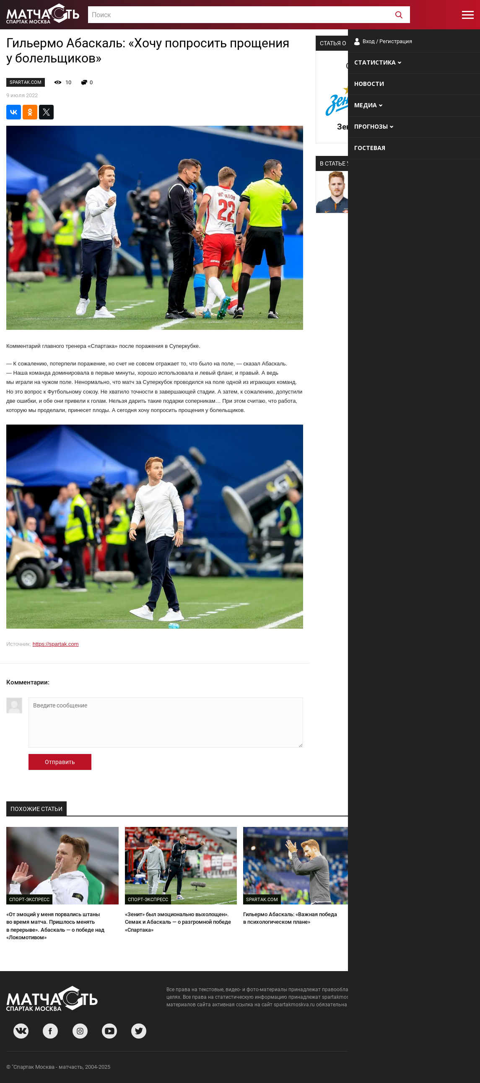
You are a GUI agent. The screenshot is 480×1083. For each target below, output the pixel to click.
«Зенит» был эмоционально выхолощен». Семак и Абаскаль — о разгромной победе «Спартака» (178, 922)
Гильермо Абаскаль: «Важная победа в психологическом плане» (290, 918)
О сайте (371, 1068)
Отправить (60, 762)
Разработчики (405, 1068)
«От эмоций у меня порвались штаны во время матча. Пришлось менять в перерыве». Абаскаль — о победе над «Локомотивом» (55, 926)
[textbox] (249, 15)
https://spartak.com (56, 644)
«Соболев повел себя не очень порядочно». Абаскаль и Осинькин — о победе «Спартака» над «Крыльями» (416, 922)
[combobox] (249, 14)
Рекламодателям (451, 1068)
